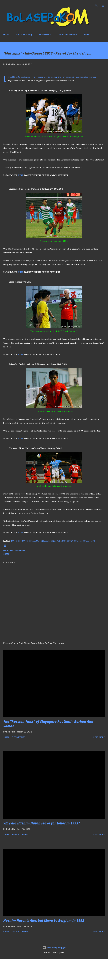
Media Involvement (68, 34)
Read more (99, 737)
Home (6, 34)
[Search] (96, 5)
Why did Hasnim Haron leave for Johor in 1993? (41, 823)
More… (87, 34)
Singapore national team (81, 541)
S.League (45, 541)
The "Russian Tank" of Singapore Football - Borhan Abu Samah (48, 723)
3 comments (18, 737)
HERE (20, 175)
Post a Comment (21, 834)
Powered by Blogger (54, 947)
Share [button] (6, 554)
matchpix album (30, 541)
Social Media (45, 34)
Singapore (19, 550)
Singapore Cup (58, 541)
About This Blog (24, 34)
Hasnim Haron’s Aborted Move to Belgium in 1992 (43, 920)
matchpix (16, 541)
